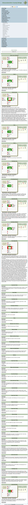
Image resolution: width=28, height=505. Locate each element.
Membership (3, 42)
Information (3, 38)
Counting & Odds (5, 23)
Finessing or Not (5, 26)
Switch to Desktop (14, 50)
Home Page (3, 8)
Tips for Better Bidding (6, 36)
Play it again (8, 106)
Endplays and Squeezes (6, 25)
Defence (4, 24)
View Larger (4, 106)
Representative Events (5, 17)
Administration (4, 45)
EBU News (3, 41)
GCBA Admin (4, 43)
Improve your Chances (6, 27)
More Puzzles (5, 37)
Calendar (3, 9)
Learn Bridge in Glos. (5, 12)
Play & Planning (5, 31)
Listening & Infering (6, 29)
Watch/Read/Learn (5, 20)
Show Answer (4, 72)
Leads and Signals (5, 28)
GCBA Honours (4, 19)
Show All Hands (4, 138)
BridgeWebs (3, 46)
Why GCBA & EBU (5, 13)
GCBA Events (4, 16)
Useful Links (4, 39)
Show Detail (3, 286)
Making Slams (5, 30)
